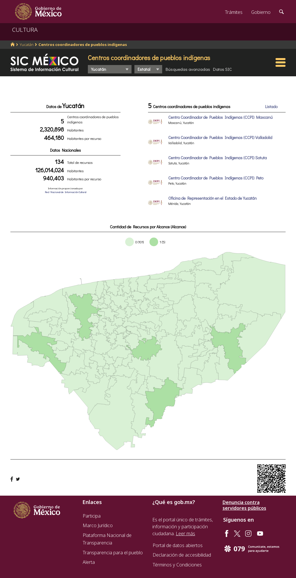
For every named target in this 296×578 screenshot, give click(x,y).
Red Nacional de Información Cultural (65, 192)
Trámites (234, 12)
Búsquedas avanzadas (188, 69)
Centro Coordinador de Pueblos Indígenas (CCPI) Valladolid (220, 137)
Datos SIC (222, 69)
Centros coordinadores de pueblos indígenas (82, 44)
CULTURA (25, 30)
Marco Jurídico (98, 525)
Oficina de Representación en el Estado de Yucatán (212, 198)
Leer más (185, 533)
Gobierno (261, 12)
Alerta (89, 562)
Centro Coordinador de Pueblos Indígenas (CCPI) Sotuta (217, 157)
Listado (271, 106)
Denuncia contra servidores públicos (244, 505)
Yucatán (27, 44)
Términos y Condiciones (177, 565)
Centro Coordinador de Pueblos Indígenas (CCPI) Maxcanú (220, 117)
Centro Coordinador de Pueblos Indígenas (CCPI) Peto (215, 178)
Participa (92, 516)
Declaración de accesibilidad (182, 555)
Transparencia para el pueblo (113, 552)
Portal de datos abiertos (178, 545)
